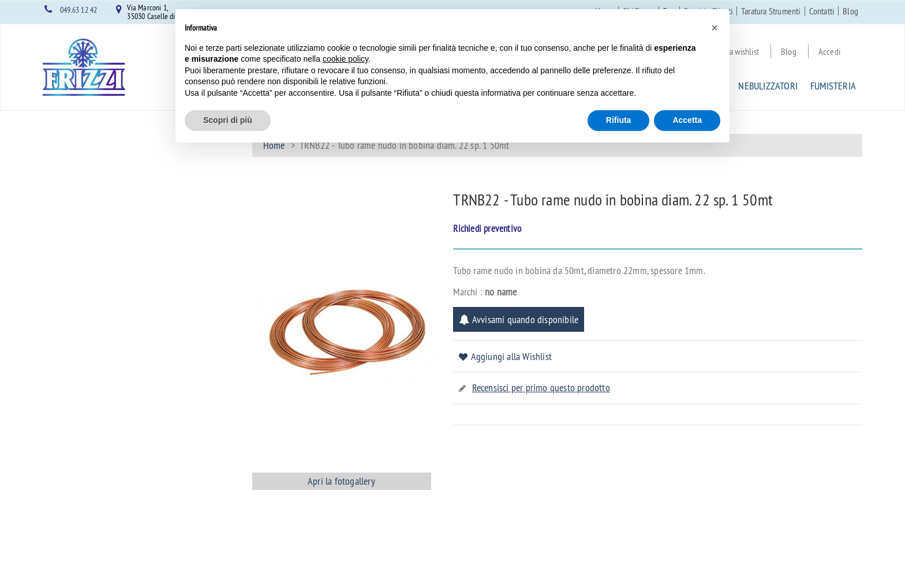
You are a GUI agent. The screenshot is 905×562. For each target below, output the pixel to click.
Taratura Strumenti (771, 11)
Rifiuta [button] (618, 120)
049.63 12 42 (78, 10)
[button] (714, 27)
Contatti (822, 11)
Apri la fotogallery (341, 481)
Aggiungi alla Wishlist (511, 356)
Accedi (829, 51)
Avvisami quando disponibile (518, 319)
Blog (850, 11)
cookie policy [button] (345, 58)
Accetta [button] (687, 120)
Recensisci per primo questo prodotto (541, 387)
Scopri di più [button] (227, 120)
